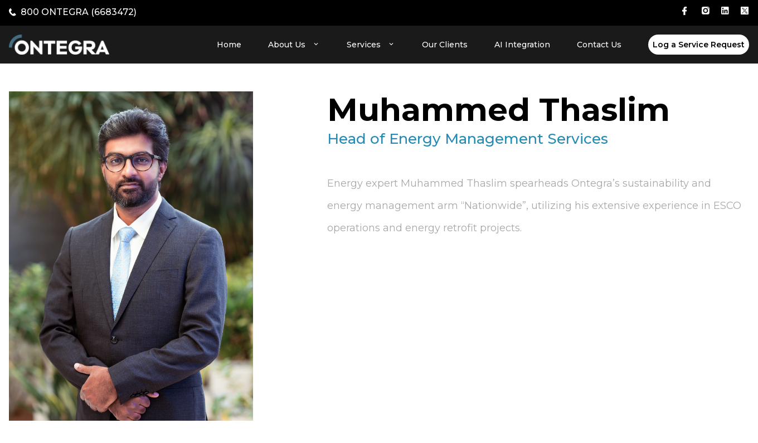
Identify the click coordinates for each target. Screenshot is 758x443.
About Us (294, 45)
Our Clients (445, 45)
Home (229, 45)
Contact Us (599, 45)
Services (371, 45)
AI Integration (522, 45)
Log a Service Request (699, 45)
